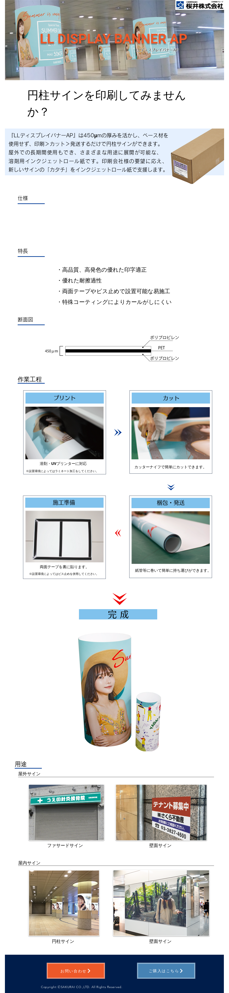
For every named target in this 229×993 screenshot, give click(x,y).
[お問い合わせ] (76, 971)
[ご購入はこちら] (166, 971)
